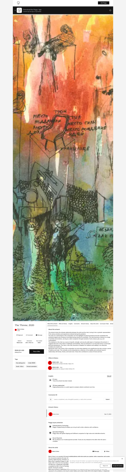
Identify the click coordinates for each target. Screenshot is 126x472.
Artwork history (85, 323)
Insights (70, 323)
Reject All (105, 465)
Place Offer (36, 351)
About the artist (94, 323)
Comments (77, 323)
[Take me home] (18, 3)
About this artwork (52, 323)
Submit (108, 399)
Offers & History (63, 323)
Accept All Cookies (118, 465)
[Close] (122, 458)
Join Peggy (104, 3)
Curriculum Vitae (104, 323)
